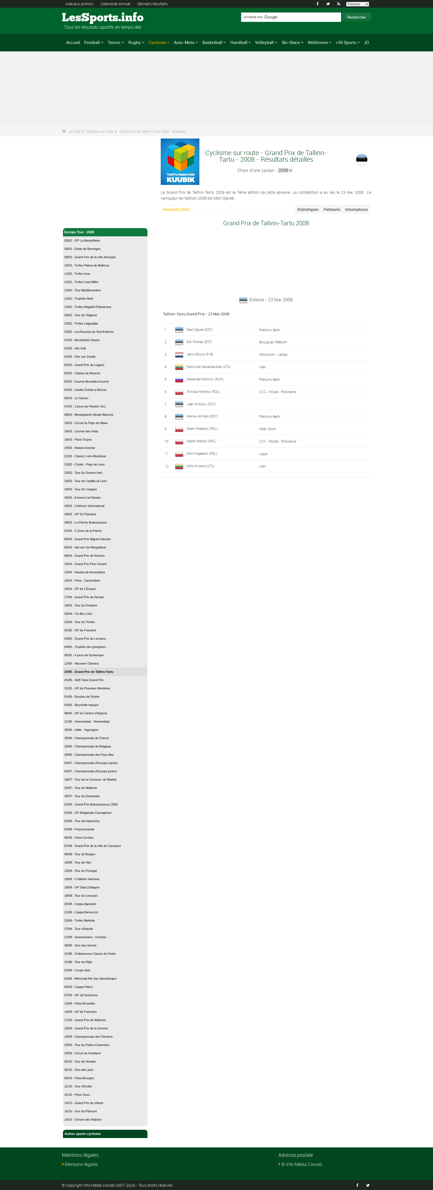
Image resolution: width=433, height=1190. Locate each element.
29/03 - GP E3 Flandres (80, 514)
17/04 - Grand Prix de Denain (84, 597)
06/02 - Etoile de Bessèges (82, 248)
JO (366, 42)
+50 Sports (346, 42)
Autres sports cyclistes (105, 1134)
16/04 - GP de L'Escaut (80, 588)
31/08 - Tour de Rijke (78, 962)
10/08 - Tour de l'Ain (77, 862)
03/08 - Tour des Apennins (82, 821)
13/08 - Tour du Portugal (80, 870)
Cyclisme (157, 42)
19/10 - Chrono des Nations (83, 1119)
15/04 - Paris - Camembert (82, 580)
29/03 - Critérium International (84, 506)
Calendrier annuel (115, 3)
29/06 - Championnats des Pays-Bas (89, 754)
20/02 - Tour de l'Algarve (80, 315)
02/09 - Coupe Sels (77, 970)
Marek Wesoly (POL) (201, 441)
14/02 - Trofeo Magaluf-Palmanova (87, 306)
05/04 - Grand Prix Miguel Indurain (87, 539)
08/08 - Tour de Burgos (79, 854)
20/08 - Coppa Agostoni (80, 904)
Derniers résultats (153, 3)
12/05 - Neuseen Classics (81, 663)
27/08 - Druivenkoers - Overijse (85, 937)
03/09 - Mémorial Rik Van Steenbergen (90, 978)
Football (92, 42)
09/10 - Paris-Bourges (79, 1078)
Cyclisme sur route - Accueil (86, 221)
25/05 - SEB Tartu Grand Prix (84, 680)
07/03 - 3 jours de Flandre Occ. (85, 406)
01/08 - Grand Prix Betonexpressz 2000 (91, 804)
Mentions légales (81, 1164)
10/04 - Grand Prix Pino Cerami (85, 564)
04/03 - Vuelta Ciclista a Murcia (85, 389)
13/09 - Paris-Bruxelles (79, 1003)
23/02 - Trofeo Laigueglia (81, 323)
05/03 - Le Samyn (76, 398)
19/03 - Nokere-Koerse (79, 447)
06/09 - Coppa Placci (78, 986)
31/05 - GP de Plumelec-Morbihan (87, 688)
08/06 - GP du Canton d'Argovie (85, 713)
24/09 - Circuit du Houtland (82, 1053)
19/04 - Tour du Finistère (80, 605)
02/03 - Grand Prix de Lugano (84, 365)
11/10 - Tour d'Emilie (78, 1086)
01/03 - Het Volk (75, 348)
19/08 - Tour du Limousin (81, 895)
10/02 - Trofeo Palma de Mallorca (86, 265)
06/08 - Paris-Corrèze (78, 837)
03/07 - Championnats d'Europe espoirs (91, 763)
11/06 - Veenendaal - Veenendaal (86, 721)
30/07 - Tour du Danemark (82, 796)
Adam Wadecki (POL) (202, 428)
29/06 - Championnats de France (86, 738)
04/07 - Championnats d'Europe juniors (90, 771)
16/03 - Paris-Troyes (78, 439)
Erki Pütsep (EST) (199, 341)
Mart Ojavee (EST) (200, 329)
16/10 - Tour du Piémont (80, 1111)
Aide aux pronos (79, 3)
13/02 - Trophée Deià (78, 298)
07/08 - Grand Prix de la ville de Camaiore (92, 846)
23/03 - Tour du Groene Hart (83, 472)
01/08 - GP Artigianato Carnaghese (88, 812)
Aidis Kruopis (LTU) (201, 466)
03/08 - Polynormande (79, 829)
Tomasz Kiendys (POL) (203, 391)
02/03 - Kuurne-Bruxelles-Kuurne (86, 381)
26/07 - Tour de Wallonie (80, 787)
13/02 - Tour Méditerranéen (82, 290)
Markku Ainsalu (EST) (202, 416)
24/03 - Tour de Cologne (80, 489)
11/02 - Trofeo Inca (77, 273)
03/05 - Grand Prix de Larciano (85, 638)
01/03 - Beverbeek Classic (82, 340)
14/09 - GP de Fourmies (80, 1011)
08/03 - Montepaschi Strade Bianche (88, 414)
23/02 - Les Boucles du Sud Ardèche (89, 331)
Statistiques (307, 209)
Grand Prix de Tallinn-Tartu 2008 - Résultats (153, 131)
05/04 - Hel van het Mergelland (85, 547)
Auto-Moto (184, 42)
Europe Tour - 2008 (105, 232)
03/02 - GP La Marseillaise (82, 240)
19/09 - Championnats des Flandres (88, 1036)
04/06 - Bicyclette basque (81, 705)
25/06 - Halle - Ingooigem (81, 729)
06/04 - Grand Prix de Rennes (84, 555)
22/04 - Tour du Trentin (79, 622)
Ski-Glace (291, 42)
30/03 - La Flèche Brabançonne (85, 522)
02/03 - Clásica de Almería (82, 373)
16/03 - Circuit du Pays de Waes (86, 423)
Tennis (114, 42)
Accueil (73, 42)
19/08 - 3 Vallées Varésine (81, 879)
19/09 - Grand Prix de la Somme (86, 1028)
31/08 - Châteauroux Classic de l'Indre (90, 953)
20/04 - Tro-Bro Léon (78, 613)
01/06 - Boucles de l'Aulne (81, 696)
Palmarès (332, 209)
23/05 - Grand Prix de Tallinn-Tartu (88, 671)
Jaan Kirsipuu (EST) (201, 404)
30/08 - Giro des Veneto (80, 945)
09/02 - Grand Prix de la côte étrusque (90, 257)
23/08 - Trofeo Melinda (79, 920)
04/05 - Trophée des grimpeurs (85, 646)
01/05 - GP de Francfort (80, 630)
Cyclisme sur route (99, 131)
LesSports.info (83, 18)
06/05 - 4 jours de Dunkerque (84, 655)
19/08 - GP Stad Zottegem (82, 887)
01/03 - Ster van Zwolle (80, 356)
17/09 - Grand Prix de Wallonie (85, 1020)
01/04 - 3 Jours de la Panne (83, 530)
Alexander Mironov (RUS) (205, 379)
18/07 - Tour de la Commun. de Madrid (90, 779)
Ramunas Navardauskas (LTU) (209, 366)
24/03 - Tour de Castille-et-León (85, 481)
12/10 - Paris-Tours (77, 1094)
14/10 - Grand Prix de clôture (83, 1103)
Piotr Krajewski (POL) (202, 453)
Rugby (134, 42)
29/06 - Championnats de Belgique (87, 746)
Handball (238, 42)
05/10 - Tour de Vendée (80, 1061)
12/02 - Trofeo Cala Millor (81, 282)
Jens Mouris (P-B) (200, 354)
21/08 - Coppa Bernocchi (81, 912)
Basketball (212, 42)
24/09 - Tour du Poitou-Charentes (86, 1045)
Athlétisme (318, 42)
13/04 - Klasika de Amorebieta (84, 572)
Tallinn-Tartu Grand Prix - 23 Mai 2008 (196, 314)
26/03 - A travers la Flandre (82, 497)
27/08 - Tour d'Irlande (78, 928)
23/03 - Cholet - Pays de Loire (84, 464)
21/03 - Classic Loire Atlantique (85, 456)
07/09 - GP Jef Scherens (80, 995)
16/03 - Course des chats (81, 431)
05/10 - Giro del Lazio (78, 1069)
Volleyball (264, 42)
